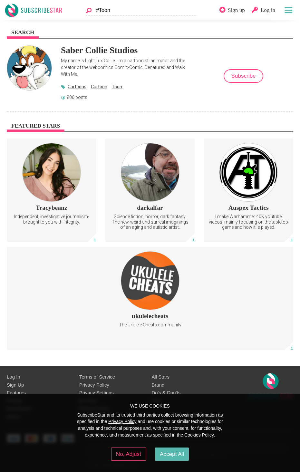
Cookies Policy (199, 435)
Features (16, 392)
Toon (117, 86)
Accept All (172, 454)
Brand (157, 385)
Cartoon (99, 86)
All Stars (160, 377)
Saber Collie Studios (99, 50)
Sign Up (15, 385)
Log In (13, 377)
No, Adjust (128, 454)
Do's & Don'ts (165, 392)
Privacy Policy (94, 385)
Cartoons (77, 86)
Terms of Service (97, 377)
